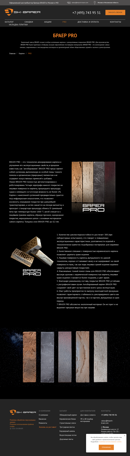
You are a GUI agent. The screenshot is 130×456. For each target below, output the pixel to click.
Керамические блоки (68, 419)
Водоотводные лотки (68, 435)
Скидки (29, 21)
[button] (115, 12)
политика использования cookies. (110, 442)
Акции (47, 21)
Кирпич (22, 53)
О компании (43, 415)
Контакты (115, 21)
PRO (64, 21)
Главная (12, 53)
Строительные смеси (68, 423)
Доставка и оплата (88, 21)
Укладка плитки (18, 24)
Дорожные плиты (66, 439)
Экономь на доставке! (47, 427)
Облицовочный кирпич (68, 415)
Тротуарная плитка (67, 427)
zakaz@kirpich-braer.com (107, 422)
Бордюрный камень (67, 431)
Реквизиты (43, 423)
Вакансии (42, 419)
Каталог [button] (9, 21)
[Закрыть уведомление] (124, 435)
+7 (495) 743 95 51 (86, 12)
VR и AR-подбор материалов (86, 420)
